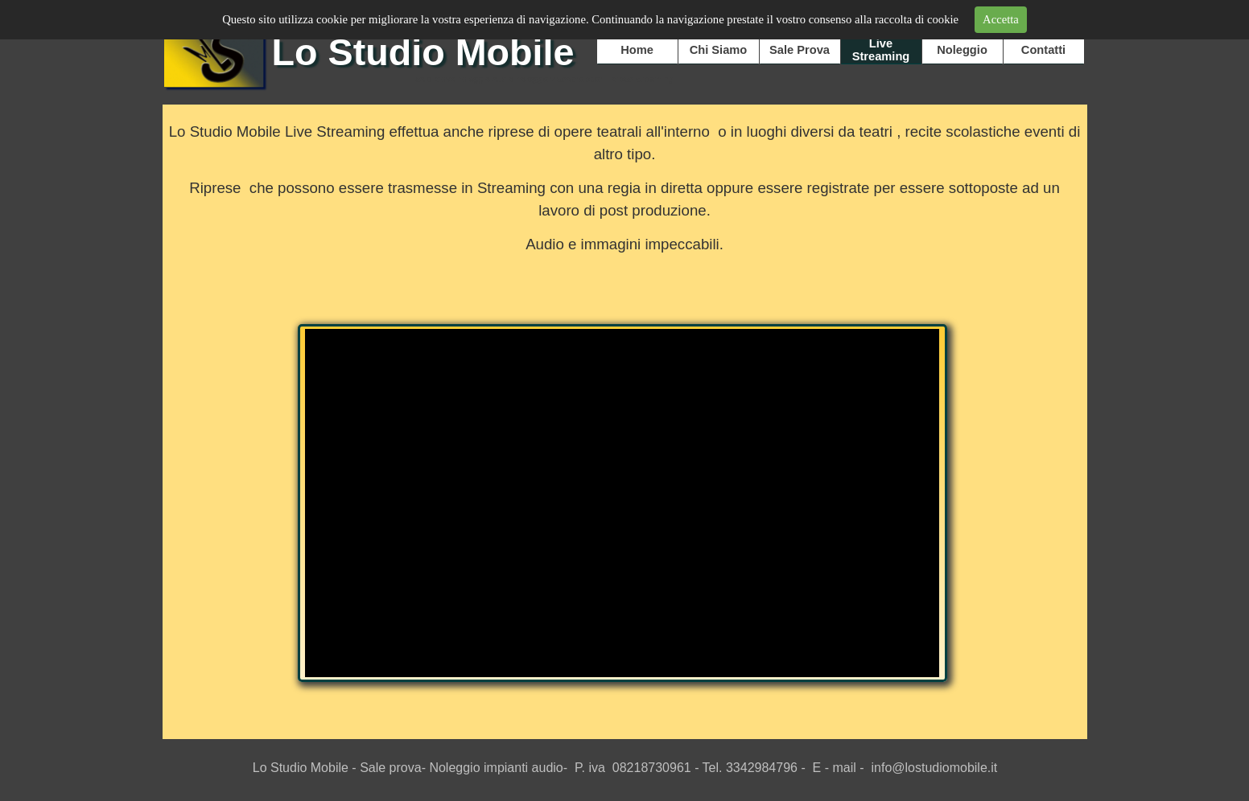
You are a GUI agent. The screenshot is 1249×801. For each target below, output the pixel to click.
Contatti (1043, 49)
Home (636, 49)
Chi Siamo (719, 49)
